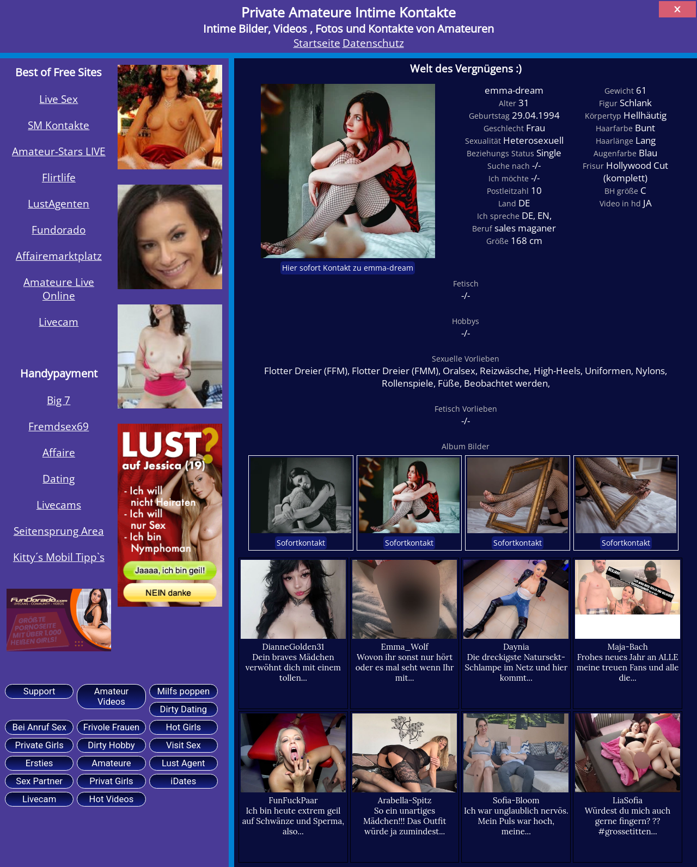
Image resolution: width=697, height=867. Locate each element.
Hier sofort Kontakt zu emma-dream (347, 268)
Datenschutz (373, 43)
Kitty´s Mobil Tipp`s (59, 557)
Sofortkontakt (301, 543)
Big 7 (58, 400)
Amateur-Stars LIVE (59, 151)
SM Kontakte (58, 125)
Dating (58, 478)
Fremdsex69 (58, 426)
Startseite (317, 43)
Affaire (58, 452)
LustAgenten (58, 203)
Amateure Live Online (58, 288)
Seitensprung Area (59, 531)
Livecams (58, 504)
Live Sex (58, 99)
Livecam (58, 321)
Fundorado (58, 229)
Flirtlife (59, 177)
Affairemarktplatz (59, 255)
